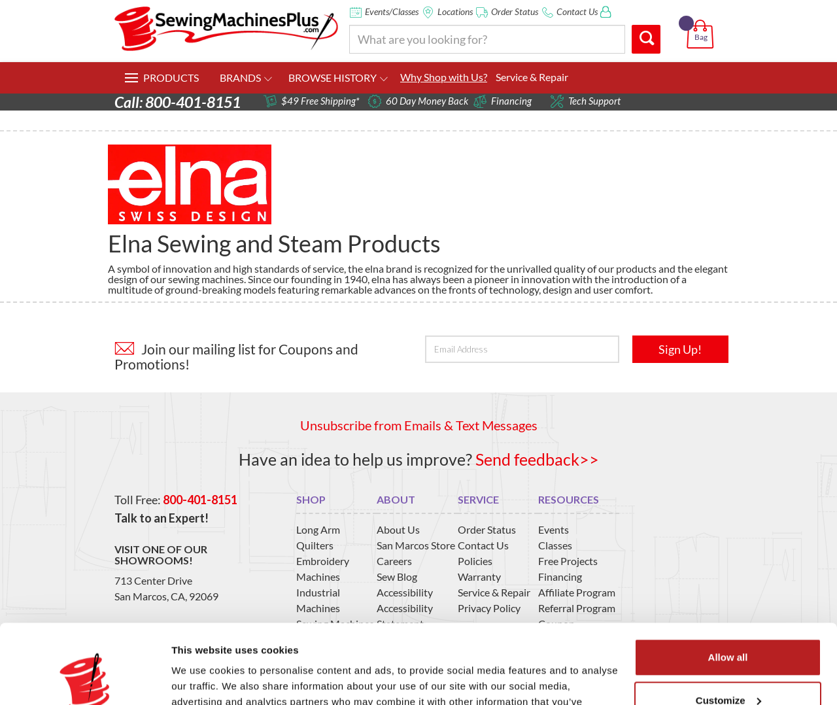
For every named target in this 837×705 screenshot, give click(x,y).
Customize (728, 625)
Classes (555, 545)
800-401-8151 (200, 499)
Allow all (728, 583)
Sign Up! (680, 349)
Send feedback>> (537, 459)
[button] (702, 19)
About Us (398, 529)
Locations (455, 11)
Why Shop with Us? (443, 77)
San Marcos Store (416, 545)
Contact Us (577, 11)
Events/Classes (391, 11)
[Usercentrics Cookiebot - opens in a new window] (84, 679)
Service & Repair (532, 77)
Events (553, 529)
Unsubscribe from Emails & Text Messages (419, 425)
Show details (201, 679)
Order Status (514, 11)
